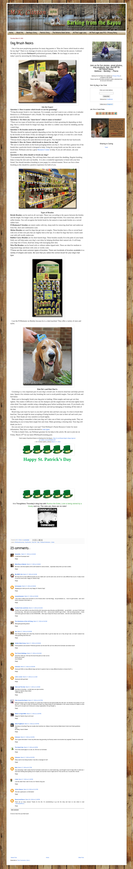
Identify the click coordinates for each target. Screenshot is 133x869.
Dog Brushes (28, 542)
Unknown (17, 666)
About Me (19, 33)
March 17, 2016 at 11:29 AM (33, 687)
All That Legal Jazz (79, 33)
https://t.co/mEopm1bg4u (60, 438)
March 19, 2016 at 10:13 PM (31, 789)
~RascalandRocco (19, 803)
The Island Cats (19, 747)
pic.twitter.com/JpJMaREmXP (47, 440)
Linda (16, 779)
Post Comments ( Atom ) (23, 860)
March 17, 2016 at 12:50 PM (34, 713)
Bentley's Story (31, 33)
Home (11, 33)
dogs (38, 542)
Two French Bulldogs (21, 653)
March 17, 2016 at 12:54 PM (32, 723)
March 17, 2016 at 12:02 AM (28, 554)
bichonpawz (18, 586)
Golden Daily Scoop (20, 643)
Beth (16, 767)
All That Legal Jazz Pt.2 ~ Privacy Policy (103, 33)
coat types (46, 429)
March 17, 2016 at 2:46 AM (34, 564)
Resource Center (43, 150)
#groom (73, 438)
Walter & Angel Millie (20, 713)
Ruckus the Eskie (53, 504)
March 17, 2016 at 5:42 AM (30, 574)
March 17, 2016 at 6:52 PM (27, 757)
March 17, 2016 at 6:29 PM (31, 747)
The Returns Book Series (61, 33)
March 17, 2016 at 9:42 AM (35, 608)
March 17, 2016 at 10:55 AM (28, 666)
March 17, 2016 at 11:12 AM (30, 677)
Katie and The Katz (20, 687)
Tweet (106, 147)
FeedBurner (110, 99)
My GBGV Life (19, 574)
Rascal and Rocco (20, 799)
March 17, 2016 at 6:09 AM (29, 586)
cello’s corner (18, 677)
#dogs (69, 438)
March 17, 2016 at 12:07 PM (35, 700)
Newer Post (14, 857)
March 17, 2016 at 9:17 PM (25, 767)
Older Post (81, 857)
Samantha (18, 554)
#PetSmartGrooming (19, 542)
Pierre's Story (44, 33)
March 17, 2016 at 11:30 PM (26, 779)
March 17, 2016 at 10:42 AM (34, 653)
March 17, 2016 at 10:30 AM (33, 643)
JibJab (52, 542)
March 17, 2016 (56, 441)
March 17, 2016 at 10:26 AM (24, 631)
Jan (16, 631)
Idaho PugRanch (19, 723)
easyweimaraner (19, 596)
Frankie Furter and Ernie (21, 608)
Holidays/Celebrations (45, 542)
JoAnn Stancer (19, 789)
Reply (16, 559)
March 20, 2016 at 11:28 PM (32, 799)
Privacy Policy (116, 76)
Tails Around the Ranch (21, 700)
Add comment (15, 810)
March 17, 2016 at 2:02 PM (27, 737)
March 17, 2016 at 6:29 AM (31, 596)
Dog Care (34, 542)
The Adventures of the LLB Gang (24, 621)
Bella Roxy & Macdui (20, 564)
